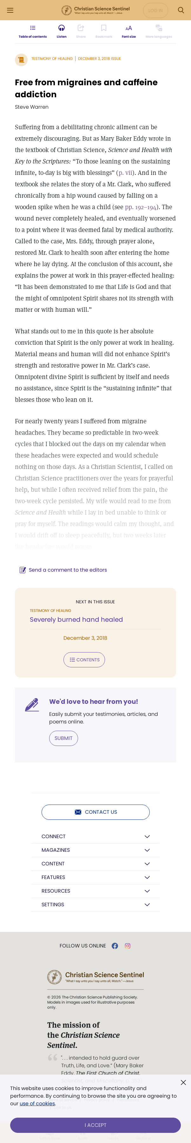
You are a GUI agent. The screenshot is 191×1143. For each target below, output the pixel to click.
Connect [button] (54, 836)
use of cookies (37, 1103)
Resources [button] (56, 891)
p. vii (125, 173)
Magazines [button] (56, 850)
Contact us (95, 812)
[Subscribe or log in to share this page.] (80, 31)
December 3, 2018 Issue (99, 58)
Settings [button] (53, 904)
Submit (64, 738)
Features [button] (53, 877)
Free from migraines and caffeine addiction (86, 88)
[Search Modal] (180, 10)
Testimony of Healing (52, 58)
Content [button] (53, 863)
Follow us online (83, 945)
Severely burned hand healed (76, 619)
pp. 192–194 (140, 207)
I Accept (96, 1125)
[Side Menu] (10, 10)
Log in (155, 10)
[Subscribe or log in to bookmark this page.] (104, 31)
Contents (84, 660)
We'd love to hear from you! (93, 701)
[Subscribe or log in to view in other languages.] (159, 31)
